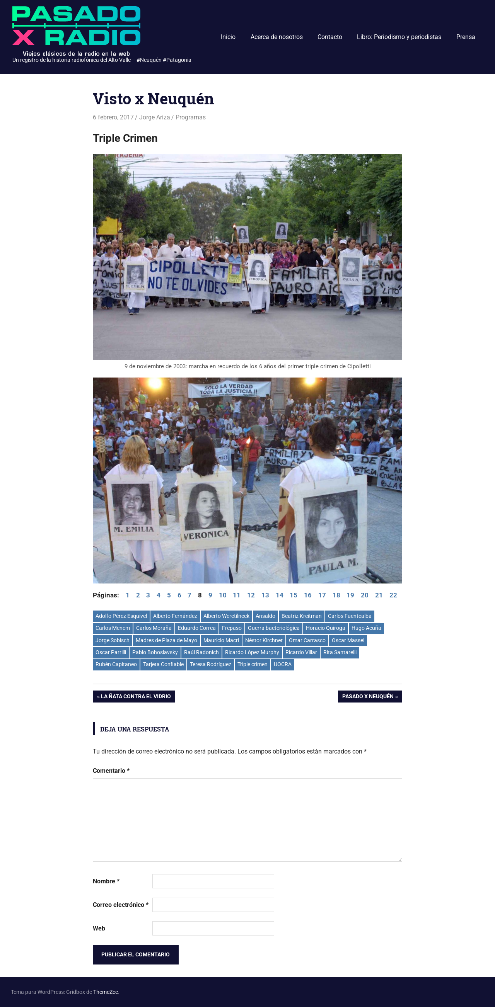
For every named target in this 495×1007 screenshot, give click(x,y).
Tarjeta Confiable (163, 664)
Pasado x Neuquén (368, 697)
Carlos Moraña (154, 628)
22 (393, 595)
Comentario (111, 770)
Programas (191, 117)
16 (308, 595)
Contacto (329, 37)
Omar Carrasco (307, 640)
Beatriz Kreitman (302, 616)
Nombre (106, 881)
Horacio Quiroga (325, 628)
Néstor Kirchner (264, 640)
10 (223, 595)
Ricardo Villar (301, 652)
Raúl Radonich (201, 652)
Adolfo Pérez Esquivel (121, 616)
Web (99, 928)
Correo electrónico (120, 904)
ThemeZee (105, 992)
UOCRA (283, 664)
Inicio (228, 37)
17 (322, 595)
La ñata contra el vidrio (136, 697)
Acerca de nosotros (277, 37)
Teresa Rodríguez (210, 664)
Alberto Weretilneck (226, 616)
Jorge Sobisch (113, 640)
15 (293, 595)
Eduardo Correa (197, 628)
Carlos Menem (113, 628)
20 (365, 595)
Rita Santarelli (340, 652)
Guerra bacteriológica (274, 628)
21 (379, 595)
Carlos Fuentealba (350, 616)
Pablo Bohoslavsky (155, 652)
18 (336, 595)
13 (265, 595)
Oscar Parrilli (111, 652)
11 (237, 595)
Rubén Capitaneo (116, 664)
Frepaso (232, 628)
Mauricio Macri (221, 640)
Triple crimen (252, 664)
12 (251, 595)
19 (350, 595)
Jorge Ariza (154, 117)
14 (279, 595)
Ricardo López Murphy (252, 652)
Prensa (465, 37)
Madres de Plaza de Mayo (166, 640)
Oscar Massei (348, 640)
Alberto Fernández (175, 616)
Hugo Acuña (366, 628)
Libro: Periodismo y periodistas (399, 37)
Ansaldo (265, 616)
